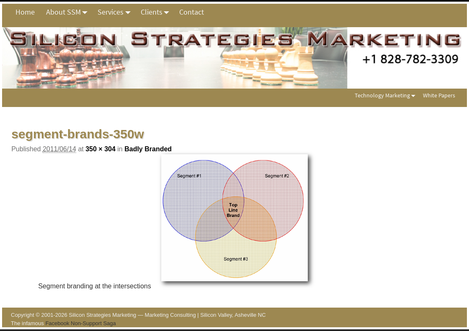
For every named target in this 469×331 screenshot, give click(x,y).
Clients (157, 12)
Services (116, 12)
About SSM (69, 12)
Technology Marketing (387, 95)
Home (25, 12)
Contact (191, 12)
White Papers (439, 95)
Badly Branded (148, 149)
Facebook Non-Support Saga (80, 323)
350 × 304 (100, 149)
